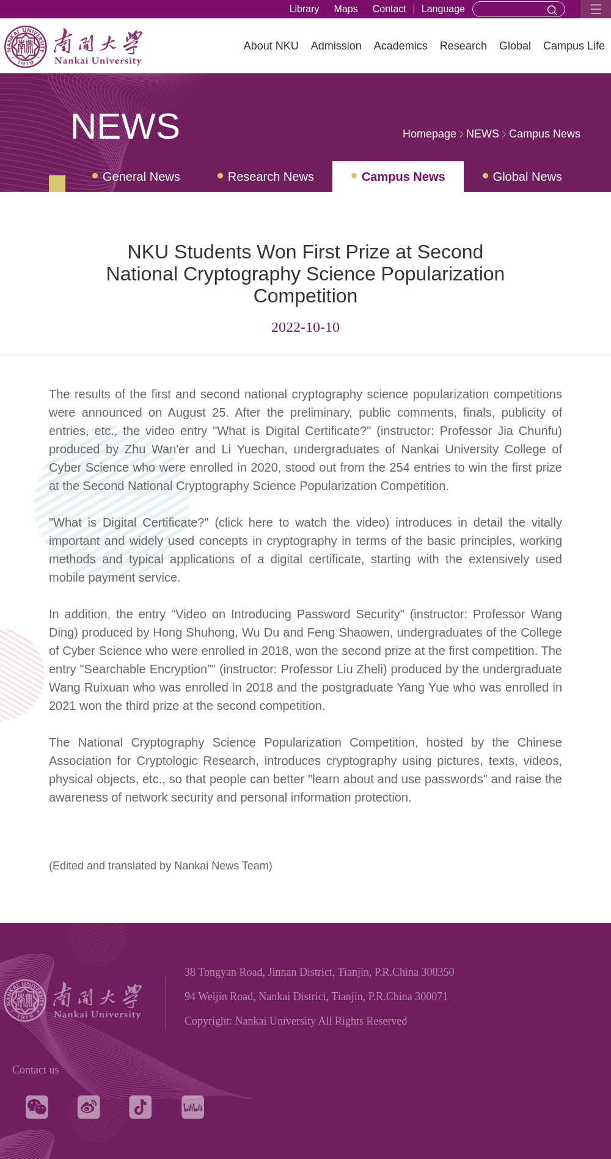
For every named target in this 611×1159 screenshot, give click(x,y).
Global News (527, 176)
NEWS (482, 134)
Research (463, 46)
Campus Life (574, 46)
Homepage (429, 134)
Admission (336, 46)
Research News (271, 176)
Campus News (544, 134)
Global (515, 46)
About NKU (271, 46)
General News (141, 176)
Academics (401, 46)
